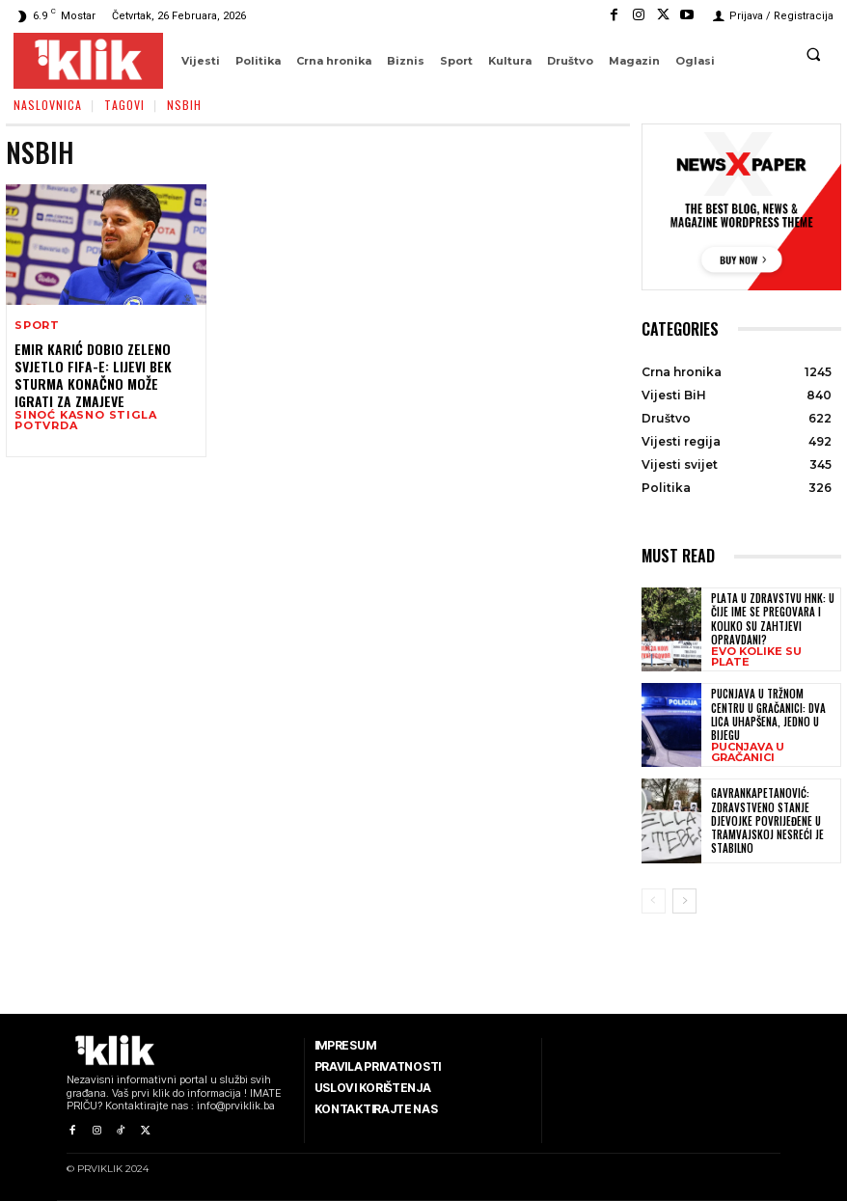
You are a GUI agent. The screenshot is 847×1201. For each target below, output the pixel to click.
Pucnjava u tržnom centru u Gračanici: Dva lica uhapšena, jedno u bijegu (768, 714)
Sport (37, 325)
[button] (813, 54)
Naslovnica (48, 104)
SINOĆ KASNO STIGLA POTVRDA (85, 420)
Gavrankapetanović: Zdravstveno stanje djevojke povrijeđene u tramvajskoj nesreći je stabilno (767, 820)
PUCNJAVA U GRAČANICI (747, 752)
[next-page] (684, 901)
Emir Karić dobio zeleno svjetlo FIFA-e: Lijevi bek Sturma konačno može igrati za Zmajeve (93, 375)
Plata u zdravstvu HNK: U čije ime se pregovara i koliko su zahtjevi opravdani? (772, 618)
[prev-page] (654, 901)
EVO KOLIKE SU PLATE (756, 657)
